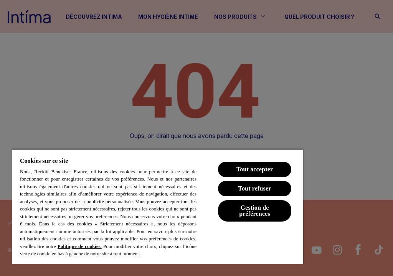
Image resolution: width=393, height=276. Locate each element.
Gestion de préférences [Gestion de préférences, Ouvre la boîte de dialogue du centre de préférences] (254, 210)
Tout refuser (254, 188)
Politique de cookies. (80, 246)
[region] (157, 206)
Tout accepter (254, 169)
